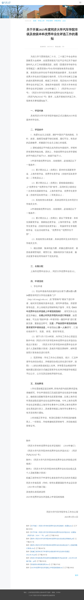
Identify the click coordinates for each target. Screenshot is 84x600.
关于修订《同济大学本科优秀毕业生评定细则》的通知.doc (51, 526)
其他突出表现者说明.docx (40, 564)
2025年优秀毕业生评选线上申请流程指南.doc (47, 567)
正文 (64, 21)
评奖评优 (57, 21)
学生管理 (49, 21)
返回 (76, 575)
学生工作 (41, 21)
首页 (34, 21)
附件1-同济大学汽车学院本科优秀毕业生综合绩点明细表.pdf (52, 539)
